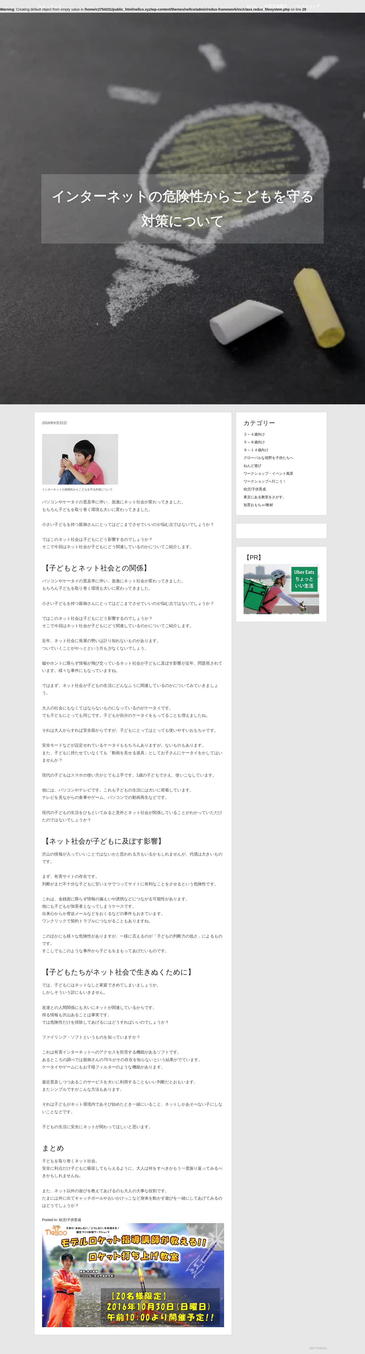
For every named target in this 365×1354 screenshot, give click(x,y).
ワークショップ (307, 6)
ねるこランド (50, 6)
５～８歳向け (254, 442)
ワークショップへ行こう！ (265, 481)
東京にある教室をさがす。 (265, 497)
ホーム (251, 6)
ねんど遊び (252, 466)
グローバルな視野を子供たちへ (268, 458)
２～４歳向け (254, 434)
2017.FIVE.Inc (318, 1348)
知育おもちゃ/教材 (258, 505)
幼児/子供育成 (276, 6)
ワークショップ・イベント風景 (268, 473)
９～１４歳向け (256, 450)
